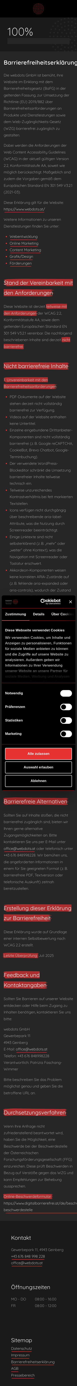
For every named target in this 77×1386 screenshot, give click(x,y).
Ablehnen (38, 781)
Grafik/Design (21, 256)
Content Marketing (25, 249)
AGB (14, 1368)
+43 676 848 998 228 (28, 1256)
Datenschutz (21, 1348)
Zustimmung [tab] (15, 614)
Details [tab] (39, 614)
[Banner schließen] (70, 601)
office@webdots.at (19, 848)
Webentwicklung (24, 236)
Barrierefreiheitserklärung (33, 1361)
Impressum (20, 1355)
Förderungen (21, 263)
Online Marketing (24, 243)
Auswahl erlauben (38, 767)
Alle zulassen (38, 754)
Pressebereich (23, 1375)
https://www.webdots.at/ (24, 209)
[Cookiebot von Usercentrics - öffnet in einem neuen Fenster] (44, 602)
